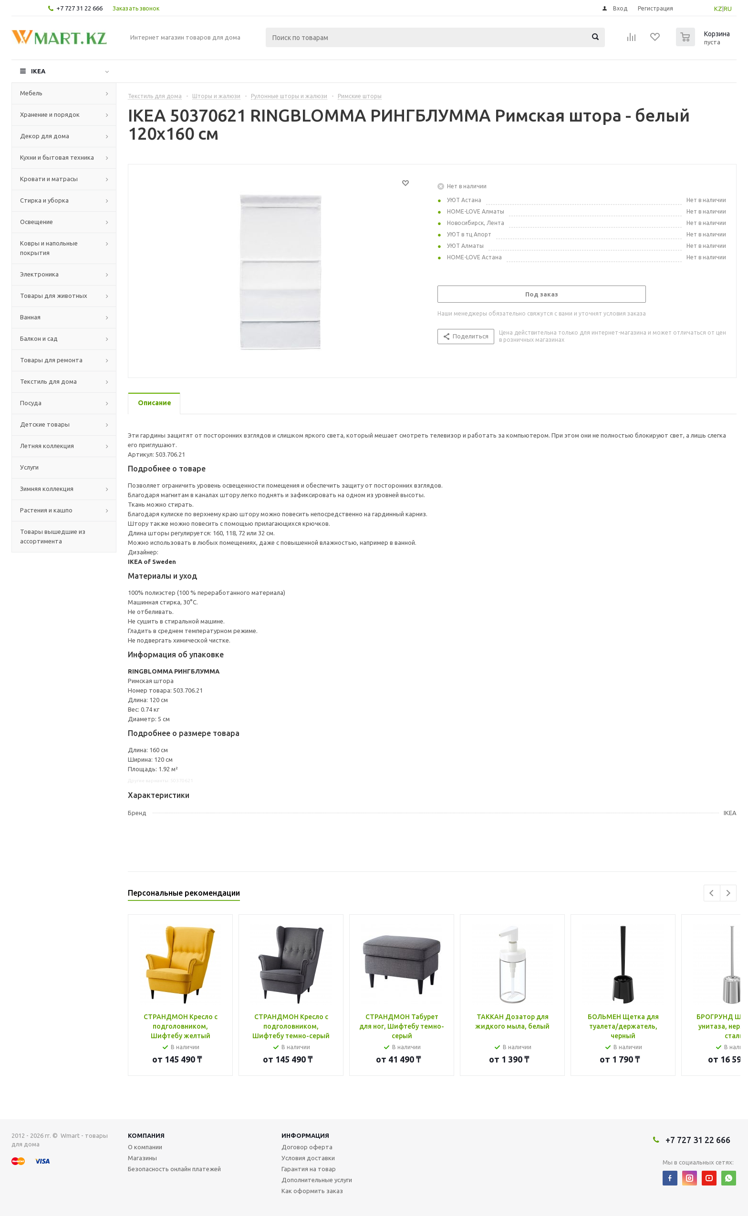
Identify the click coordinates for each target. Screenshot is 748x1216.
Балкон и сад (39, 338)
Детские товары (45, 424)
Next (728, 893)
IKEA (38, 71)
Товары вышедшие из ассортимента (52, 536)
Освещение (36, 221)
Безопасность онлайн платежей (174, 1168)
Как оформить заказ (312, 1190)
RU (728, 8)
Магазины (142, 1158)
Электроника (39, 274)
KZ (718, 8)
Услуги (29, 467)
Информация (305, 1135)
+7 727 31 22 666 (79, 8)
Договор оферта (306, 1147)
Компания (146, 1135)
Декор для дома (44, 136)
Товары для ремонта (51, 360)
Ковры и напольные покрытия (49, 248)
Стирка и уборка (44, 200)
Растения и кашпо (46, 510)
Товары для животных (53, 295)
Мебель (31, 93)
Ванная (30, 317)
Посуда (31, 402)
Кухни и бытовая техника (57, 157)
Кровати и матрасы (49, 178)
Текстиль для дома (48, 381)
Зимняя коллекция (46, 488)
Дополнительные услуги (316, 1179)
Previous (712, 893)
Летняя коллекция (47, 445)
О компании (145, 1147)
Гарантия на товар (308, 1168)
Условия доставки (308, 1158)
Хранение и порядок (50, 114)
